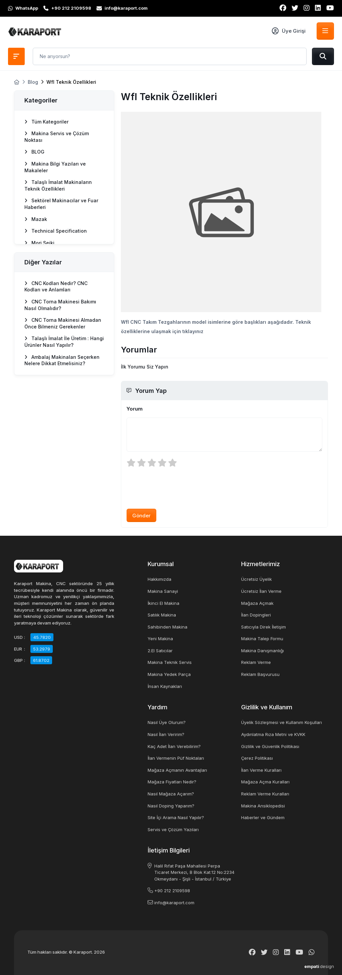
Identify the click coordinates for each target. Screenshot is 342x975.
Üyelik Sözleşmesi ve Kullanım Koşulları (281, 722)
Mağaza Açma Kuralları (265, 781)
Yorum (135, 409)
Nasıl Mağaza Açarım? (171, 793)
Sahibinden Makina (167, 627)
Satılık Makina (162, 615)
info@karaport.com (174, 902)
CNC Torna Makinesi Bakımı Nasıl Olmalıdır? (60, 305)
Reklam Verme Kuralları (265, 793)
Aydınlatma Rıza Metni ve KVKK (273, 734)
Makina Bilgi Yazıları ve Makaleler (55, 167)
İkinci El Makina (163, 603)
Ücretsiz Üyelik (256, 579)
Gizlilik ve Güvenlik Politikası (270, 746)
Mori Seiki (39, 243)
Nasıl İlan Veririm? (166, 734)
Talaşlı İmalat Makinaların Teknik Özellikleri (58, 185)
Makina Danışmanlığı (262, 650)
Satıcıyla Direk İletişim (263, 627)
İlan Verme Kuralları (261, 770)
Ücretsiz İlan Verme (261, 591)
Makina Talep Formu (262, 638)
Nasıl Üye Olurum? (167, 722)
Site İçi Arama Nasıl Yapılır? (176, 817)
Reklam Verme (256, 662)
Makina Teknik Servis (170, 662)
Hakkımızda (159, 579)
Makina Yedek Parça (169, 674)
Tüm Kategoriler (46, 122)
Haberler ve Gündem (263, 817)
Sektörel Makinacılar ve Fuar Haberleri (61, 204)
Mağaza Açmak (257, 603)
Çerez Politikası (257, 758)
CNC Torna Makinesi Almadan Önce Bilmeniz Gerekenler (62, 323)
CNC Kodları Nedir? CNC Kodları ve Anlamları (56, 286)
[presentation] (177, 488)
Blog (33, 82)
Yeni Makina (160, 638)
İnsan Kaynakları (165, 686)
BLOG (34, 152)
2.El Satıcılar (160, 650)
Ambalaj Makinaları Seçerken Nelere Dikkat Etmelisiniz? (62, 360)
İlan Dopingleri (256, 615)
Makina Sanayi (163, 591)
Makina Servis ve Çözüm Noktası (56, 137)
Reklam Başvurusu (260, 674)
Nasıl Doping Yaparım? (171, 805)
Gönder (141, 515)
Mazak (35, 219)
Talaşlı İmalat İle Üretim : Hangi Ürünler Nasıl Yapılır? (64, 341)
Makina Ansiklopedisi (263, 805)
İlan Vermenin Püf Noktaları (176, 758)
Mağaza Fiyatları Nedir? (172, 781)
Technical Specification (55, 231)
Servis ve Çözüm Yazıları (173, 829)
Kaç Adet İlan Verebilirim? (174, 746)
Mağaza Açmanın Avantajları (177, 770)
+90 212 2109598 (172, 890)
